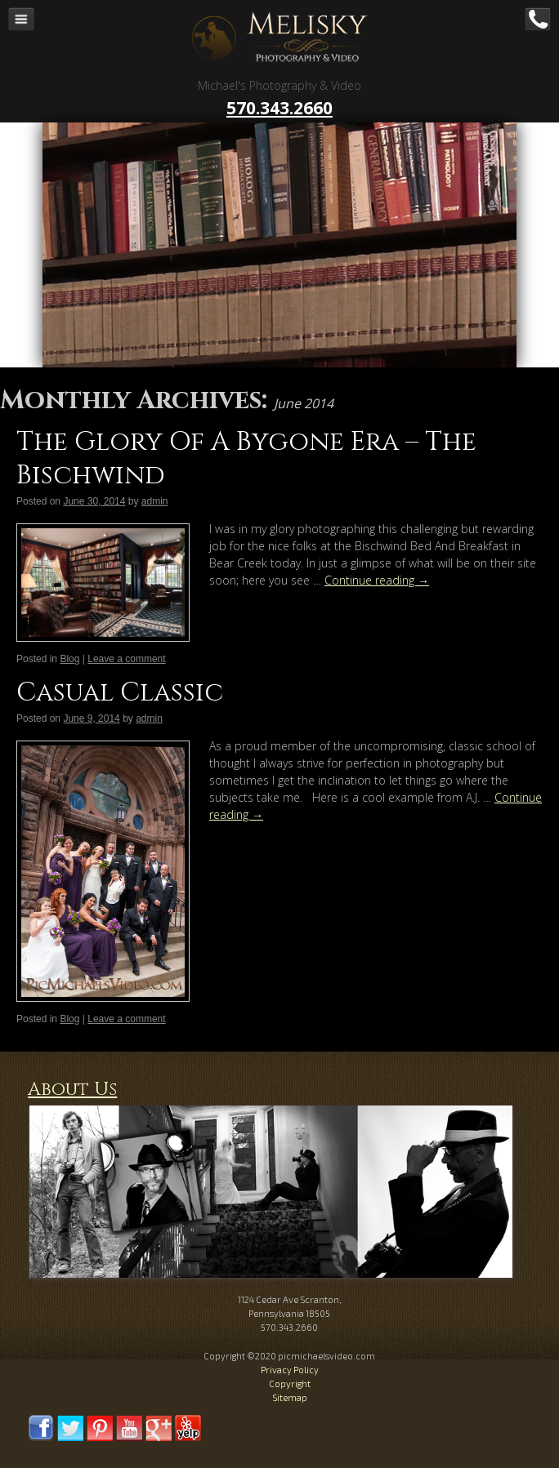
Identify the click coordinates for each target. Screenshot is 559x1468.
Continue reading (376, 580)
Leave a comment (126, 659)
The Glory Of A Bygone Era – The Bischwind (246, 459)
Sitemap (289, 1397)
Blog (69, 659)
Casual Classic (119, 692)
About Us (72, 1089)
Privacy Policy (290, 1369)
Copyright (290, 1383)
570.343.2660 (279, 107)
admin (154, 501)
